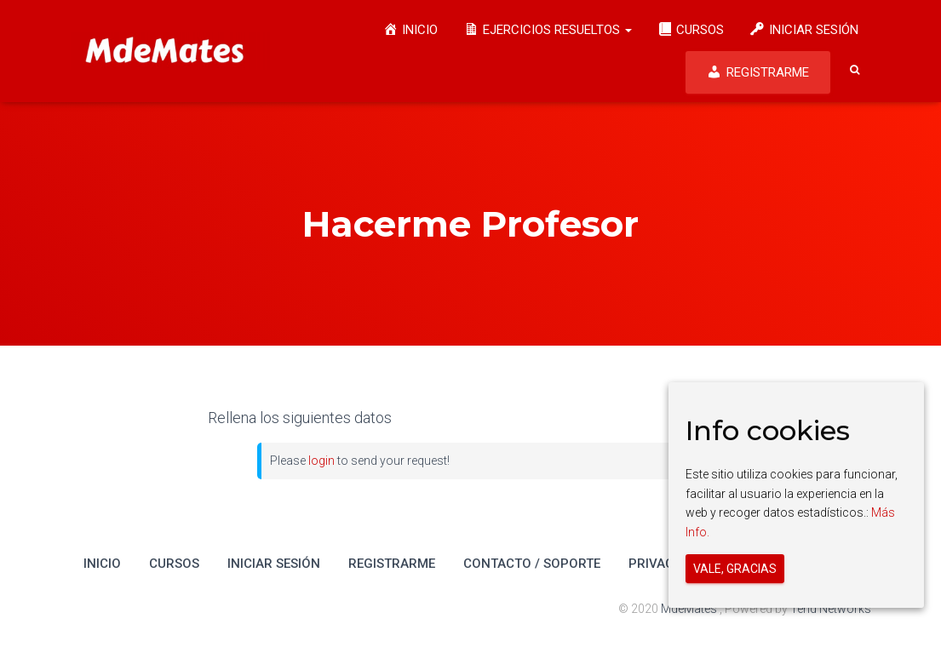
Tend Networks (830, 609)
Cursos (174, 563)
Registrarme (391, 563)
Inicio (102, 563)
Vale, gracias (735, 568)
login (321, 460)
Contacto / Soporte (531, 563)
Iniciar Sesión (273, 563)
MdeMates (690, 609)
